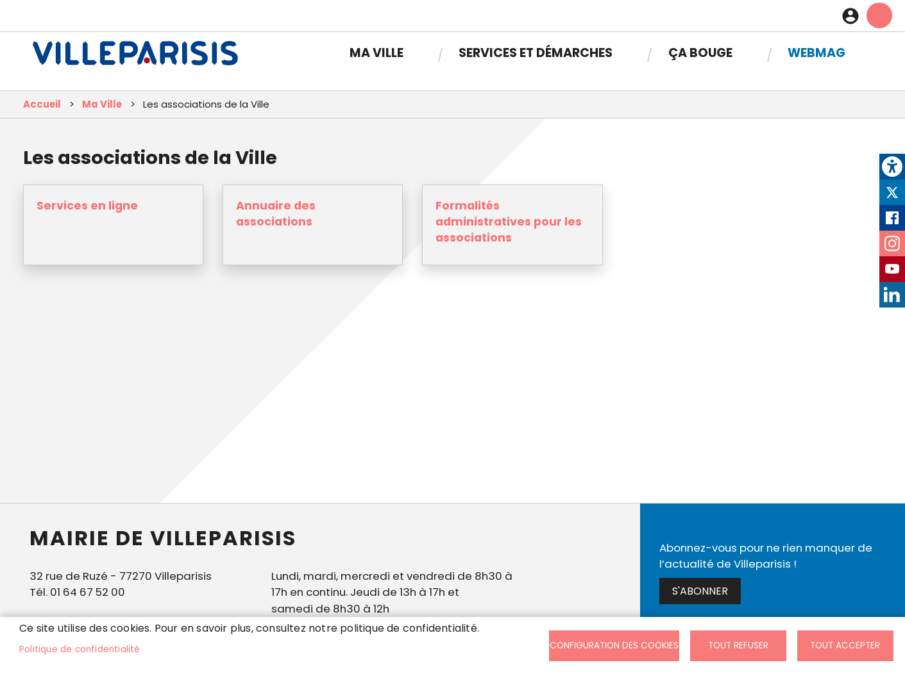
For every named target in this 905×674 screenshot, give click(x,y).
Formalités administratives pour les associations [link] (509, 221)
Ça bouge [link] (700, 53)
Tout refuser (738, 645)
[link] (892, 166)
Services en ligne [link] (87, 205)
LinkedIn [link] (892, 295)
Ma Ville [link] (376, 53)
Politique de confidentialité (79, 649)
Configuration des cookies (614, 645)
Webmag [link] (816, 53)
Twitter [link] (892, 192)
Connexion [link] (854, 16)
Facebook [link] (892, 218)
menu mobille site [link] (879, 15)
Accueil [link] (42, 104)
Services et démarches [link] (536, 53)
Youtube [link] (892, 269)
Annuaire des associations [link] (276, 213)
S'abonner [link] (700, 591)
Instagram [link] (892, 243)
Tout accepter (845, 645)
